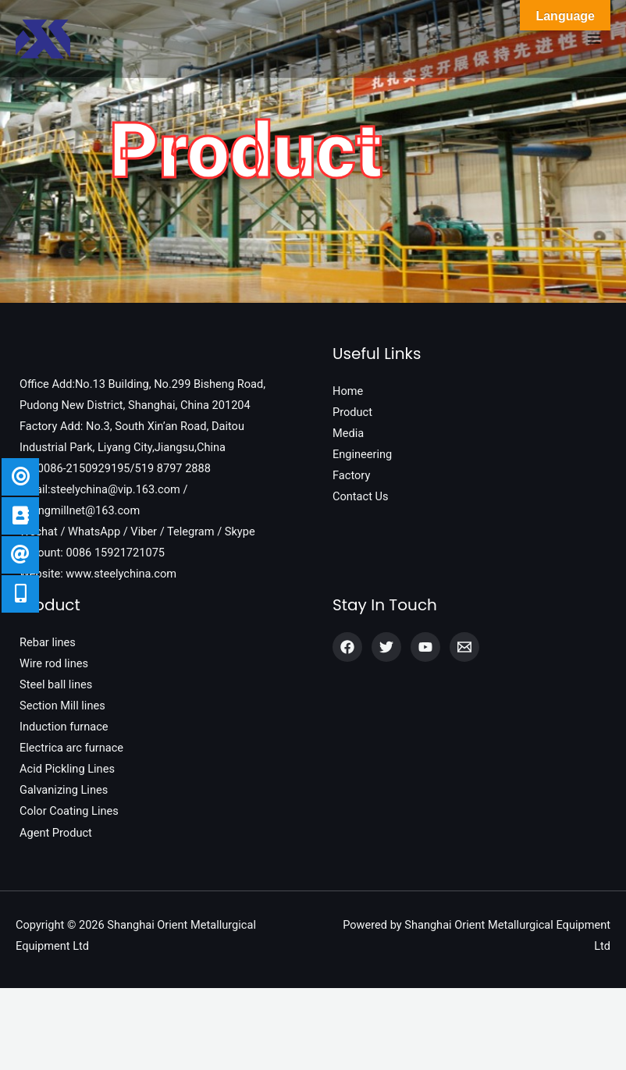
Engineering (362, 454)
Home (348, 391)
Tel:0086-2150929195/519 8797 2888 (115, 468)
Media (348, 433)
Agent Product (56, 833)
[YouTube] (425, 647)
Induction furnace (64, 727)
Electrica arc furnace (71, 748)
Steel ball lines (56, 684)
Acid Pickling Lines (67, 769)
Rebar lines (48, 642)
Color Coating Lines (69, 811)
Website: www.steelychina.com (98, 574)
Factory (351, 475)
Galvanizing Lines (64, 790)
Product (352, 412)
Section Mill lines (62, 706)
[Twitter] (386, 647)
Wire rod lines (54, 663)
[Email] (464, 647)
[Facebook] (347, 647)
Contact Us (361, 496)
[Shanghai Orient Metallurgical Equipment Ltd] (43, 39)
